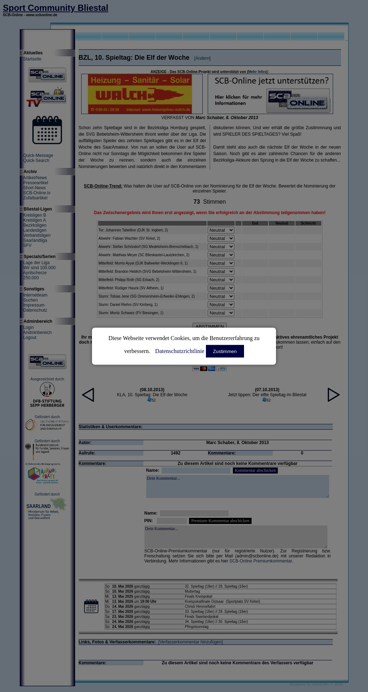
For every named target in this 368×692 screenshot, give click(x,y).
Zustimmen (225, 351)
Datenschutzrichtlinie (179, 351)
